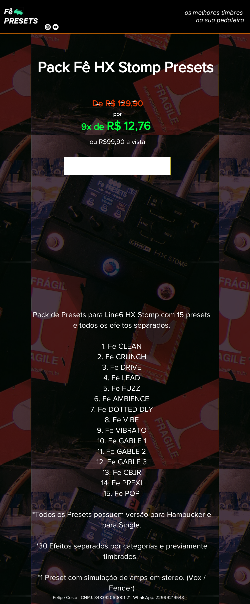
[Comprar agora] (117, 166)
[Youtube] (56, 27)
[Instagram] (48, 27)
